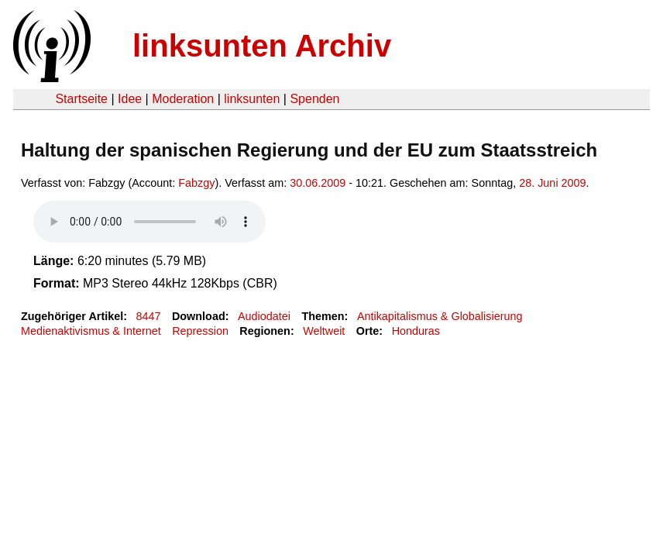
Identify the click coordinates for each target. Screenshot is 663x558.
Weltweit (324, 331)
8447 (148, 316)
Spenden (314, 98)
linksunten (252, 98)
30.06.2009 (317, 183)
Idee (130, 98)
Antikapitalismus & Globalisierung (440, 316)
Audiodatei (264, 316)
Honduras (416, 331)
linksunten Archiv (261, 46)
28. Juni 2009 (552, 183)
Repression (200, 331)
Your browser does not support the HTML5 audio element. (149, 222)
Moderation (183, 98)
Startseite (81, 98)
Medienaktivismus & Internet (91, 331)
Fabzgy (196, 183)
